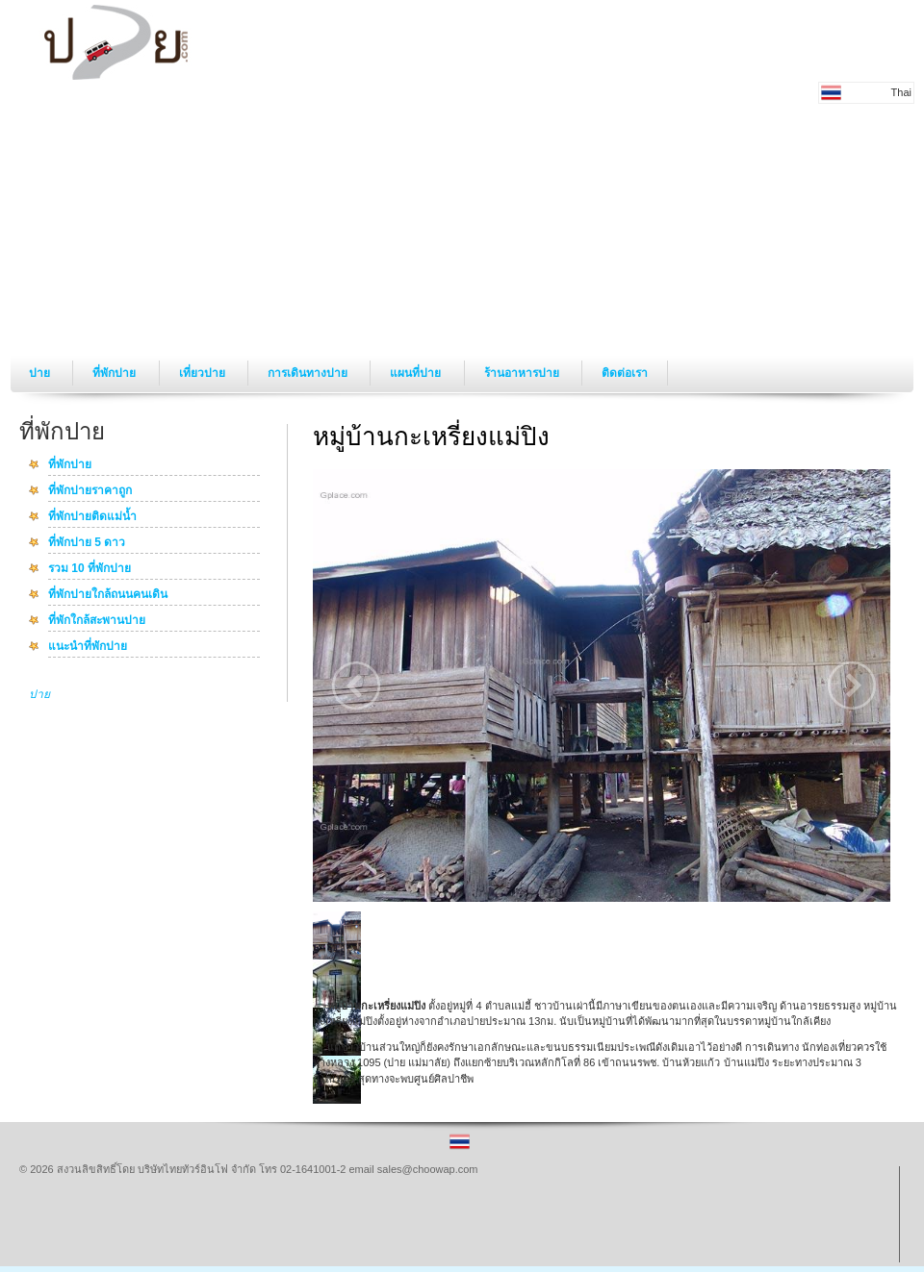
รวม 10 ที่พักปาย (89, 569)
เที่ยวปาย (203, 373)
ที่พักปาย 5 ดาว (86, 543)
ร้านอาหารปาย (523, 373)
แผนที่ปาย (417, 373)
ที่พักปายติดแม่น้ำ (92, 517)
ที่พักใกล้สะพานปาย (96, 621)
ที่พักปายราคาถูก (90, 491)
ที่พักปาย (115, 373)
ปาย (41, 373)
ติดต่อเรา (625, 373)
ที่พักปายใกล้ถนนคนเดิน (107, 595)
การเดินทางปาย (309, 373)
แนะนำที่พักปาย (87, 647)
